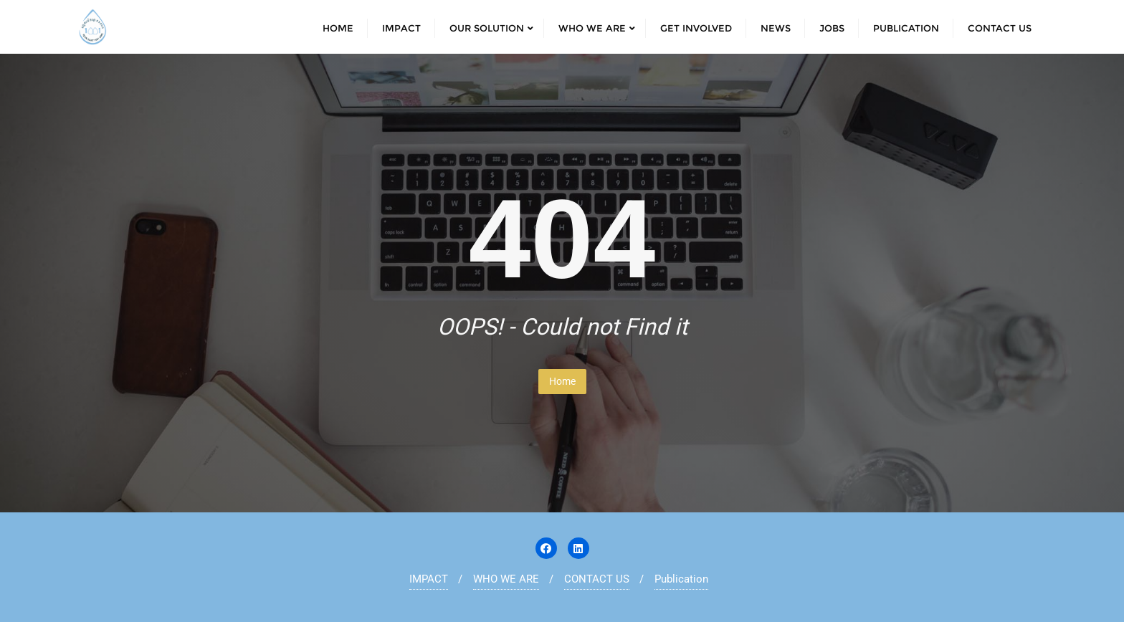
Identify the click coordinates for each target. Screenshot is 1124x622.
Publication (681, 579)
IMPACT (428, 579)
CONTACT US (596, 579)
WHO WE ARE (506, 579)
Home (562, 381)
